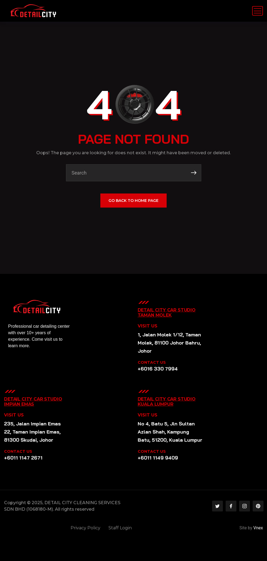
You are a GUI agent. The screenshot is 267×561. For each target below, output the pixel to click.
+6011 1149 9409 (158, 458)
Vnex (258, 527)
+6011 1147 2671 (23, 458)
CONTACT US (152, 362)
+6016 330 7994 (158, 369)
